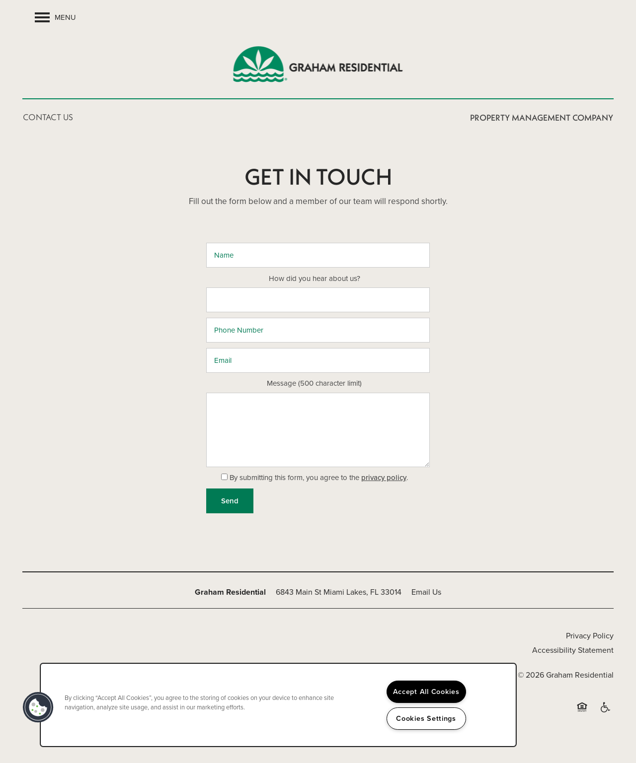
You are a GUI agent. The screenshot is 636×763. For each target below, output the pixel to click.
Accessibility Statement (573, 650)
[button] (38, 707)
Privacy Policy (590, 635)
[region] (278, 705)
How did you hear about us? (314, 279)
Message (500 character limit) (314, 383)
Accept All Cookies (426, 691)
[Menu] (55, 17)
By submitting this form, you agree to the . (319, 477)
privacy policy (383, 477)
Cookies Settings (426, 718)
